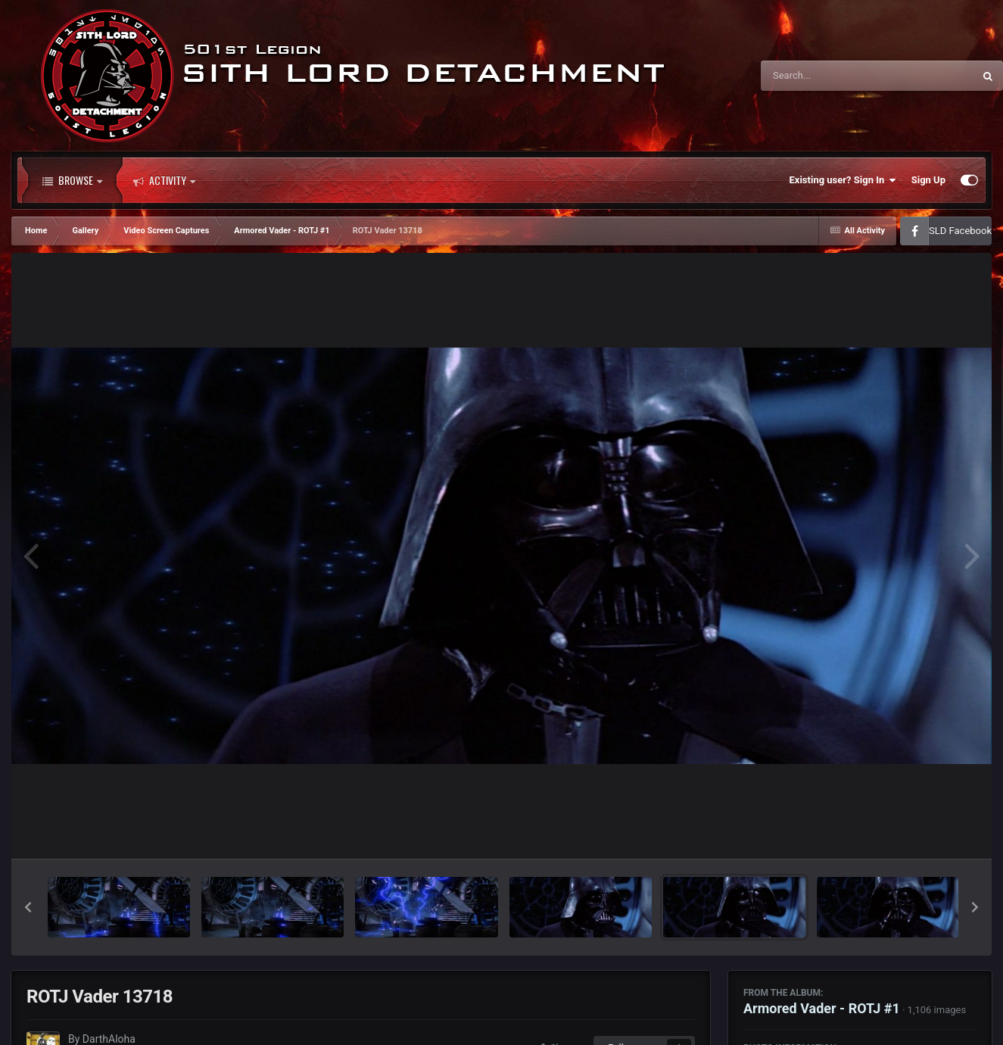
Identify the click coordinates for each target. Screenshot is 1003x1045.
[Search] (829, 76)
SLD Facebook (960, 230)
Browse (72, 180)
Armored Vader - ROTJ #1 (821, 1008)
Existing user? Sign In (843, 180)
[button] (28, 907)
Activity (164, 180)
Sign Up (928, 180)
